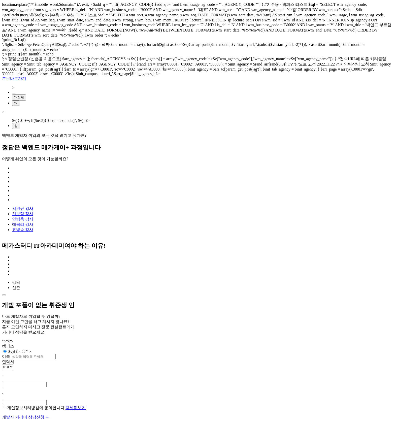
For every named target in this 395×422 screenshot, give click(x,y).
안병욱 (22, 219)
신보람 (22, 214)
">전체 (19, 97)
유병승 (22, 230)
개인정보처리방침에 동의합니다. (34, 408)
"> (15, 103)
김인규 (22, 208)
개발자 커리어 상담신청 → (25, 417)
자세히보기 (75, 408)
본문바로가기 (14, 78)
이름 (6, 356)
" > (26, 351)
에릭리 (22, 224)
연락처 (8, 362)
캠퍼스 (8, 346)
